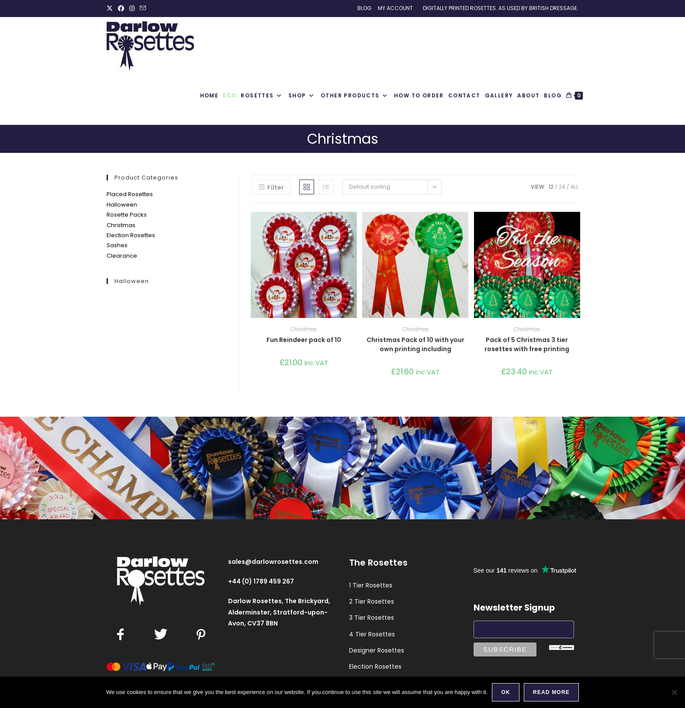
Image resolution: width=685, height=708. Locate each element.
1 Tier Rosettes (370, 585)
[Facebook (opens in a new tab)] (121, 8)
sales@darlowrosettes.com (273, 561)
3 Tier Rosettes (371, 617)
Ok (505, 692)
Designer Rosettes (376, 650)
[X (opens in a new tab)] (111, 8)
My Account (395, 8)
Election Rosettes (131, 235)
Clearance (122, 256)
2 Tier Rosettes (371, 601)
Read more (551, 692)
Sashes (117, 245)
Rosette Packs (127, 215)
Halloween (122, 204)
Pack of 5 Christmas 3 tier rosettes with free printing (526, 344)
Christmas (121, 225)
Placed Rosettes (130, 194)
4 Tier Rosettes (372, 634)
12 (551, 186)
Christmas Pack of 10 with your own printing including (415, 344)
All (574, 186)
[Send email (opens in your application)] (143, 8)
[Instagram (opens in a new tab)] (132, 8)
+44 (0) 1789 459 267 (261, 581)
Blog (364, 8)
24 (562, 186)
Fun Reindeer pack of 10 (303, 339)
